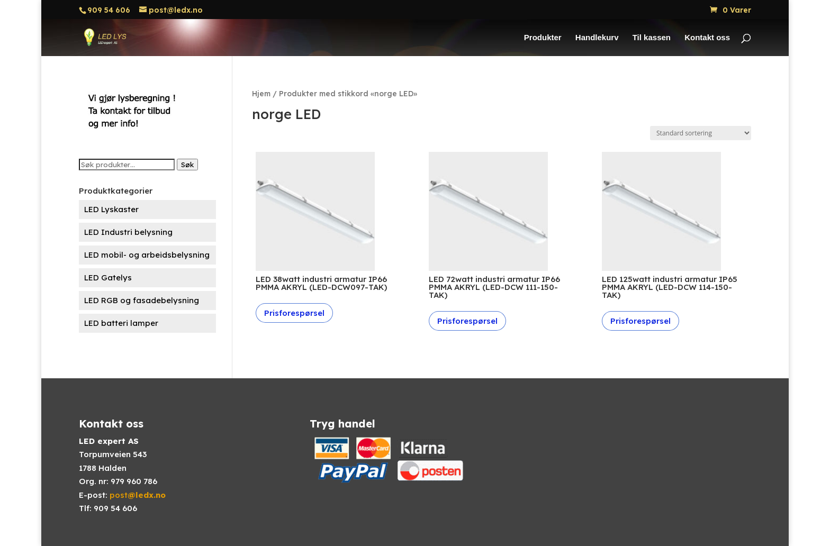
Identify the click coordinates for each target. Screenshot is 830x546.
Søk (187, 164)
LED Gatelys (108, 277)
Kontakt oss (707, 38)
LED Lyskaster (111, 209)
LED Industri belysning (128, 232)
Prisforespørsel (294, 313)
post (138, 495)
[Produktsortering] (700, 133)
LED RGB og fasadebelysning (141, 300)
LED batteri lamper (121, 323)
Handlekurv (597, 38)
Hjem (261, 93)
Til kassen (652, 38)
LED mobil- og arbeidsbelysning (147, 255)
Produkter (543, 38)
